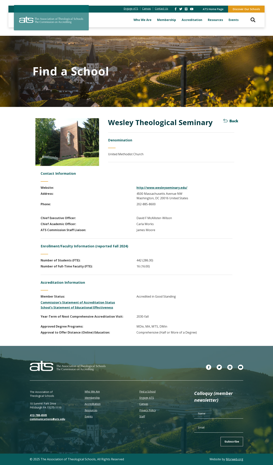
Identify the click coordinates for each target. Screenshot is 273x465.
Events (234, 20)
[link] (176, 9)
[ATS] (51, 22)
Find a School (147, 391)
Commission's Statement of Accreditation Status (78, 302)
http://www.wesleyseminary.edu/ (161, 188)
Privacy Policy (147, 410)
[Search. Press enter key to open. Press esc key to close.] (253, 20)
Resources (215, 20)
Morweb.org (234, 459)
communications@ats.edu (47, 419)
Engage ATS (146, 397)
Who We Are (142, 20)
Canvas (143, 404)
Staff (142, 416)
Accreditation (192, 20)
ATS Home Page (213, 9)
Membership (166, 20)
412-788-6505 (38, 415)
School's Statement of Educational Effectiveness (77, 307)
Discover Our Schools (246, 9)
